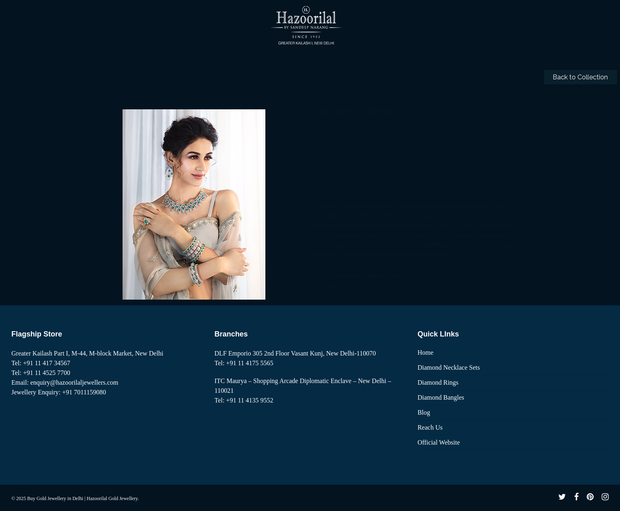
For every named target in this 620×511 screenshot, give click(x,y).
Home (425, 352)
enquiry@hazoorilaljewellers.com (74, 382)
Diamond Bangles (441, 397)
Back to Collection (580, 77)
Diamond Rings (438, 382)
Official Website (439, 442)
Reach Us (430, 427)
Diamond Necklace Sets (449, 367)
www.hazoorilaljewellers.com (349, 197)
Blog (424, 412)
